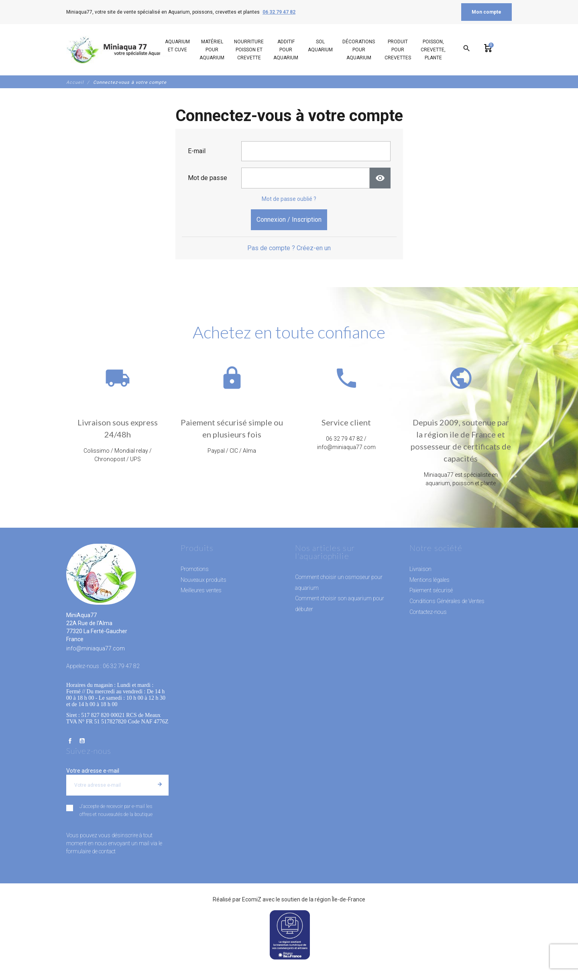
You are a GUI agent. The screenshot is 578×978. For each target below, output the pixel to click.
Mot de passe (207, 178)
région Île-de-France (340, 899)
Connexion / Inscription (289, 219)
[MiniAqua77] (120, 49)
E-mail (197, 151)
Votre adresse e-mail (92, 770)
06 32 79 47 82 (279, 12)
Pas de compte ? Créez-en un (289, 248)
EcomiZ (251, 899)
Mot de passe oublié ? (289, 199)
